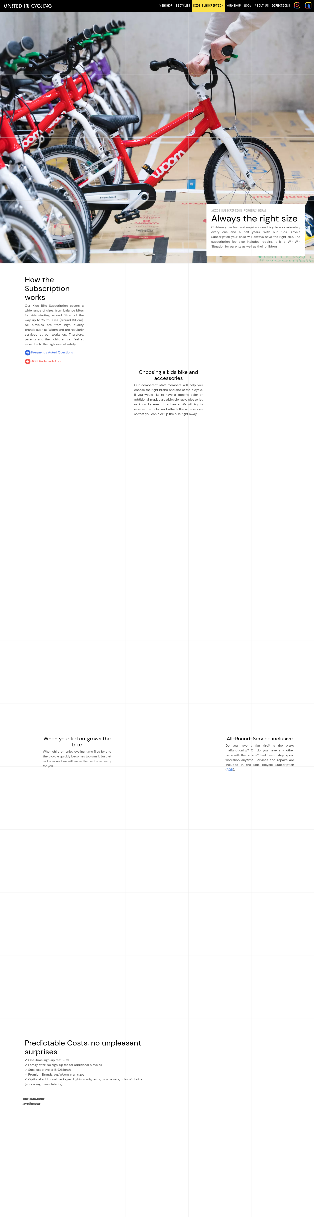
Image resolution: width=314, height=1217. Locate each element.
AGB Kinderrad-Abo (42, 361)
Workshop (233, 5)
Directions (281, 5)
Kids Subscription (208, 5)
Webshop (166, 5)
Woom (248, 5)
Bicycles (183, 5)
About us (262, 5)
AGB (229, 769)
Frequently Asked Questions (49, 352)
